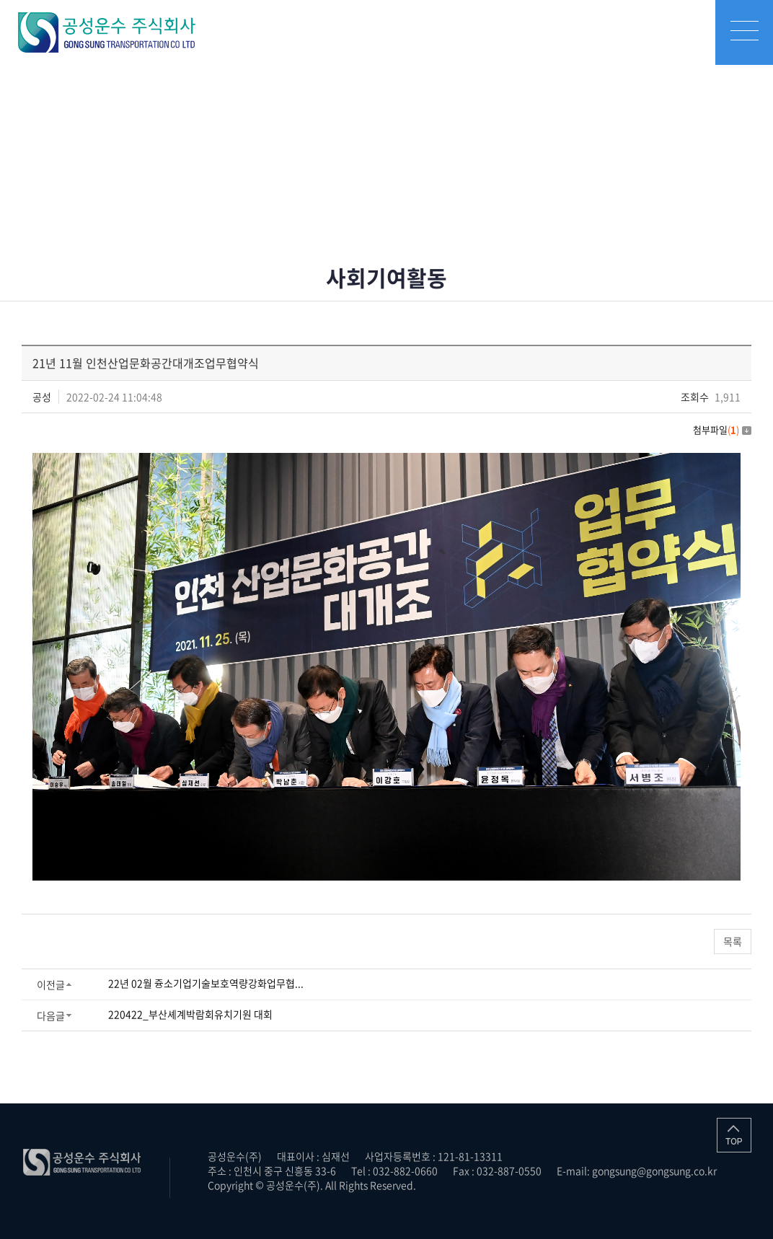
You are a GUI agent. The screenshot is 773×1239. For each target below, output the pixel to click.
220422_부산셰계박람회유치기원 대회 (190, 1014)
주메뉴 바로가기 (0, 0)
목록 (732, 941)
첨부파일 (722, 429)
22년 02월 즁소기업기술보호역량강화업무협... (206, 983)
